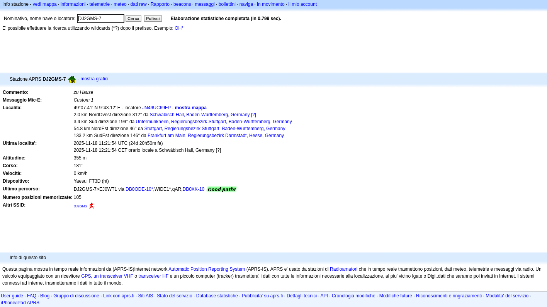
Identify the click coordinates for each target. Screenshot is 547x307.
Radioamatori (343, 269)
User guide (12, 296)
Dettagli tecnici (302, 296)
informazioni (73, 4)
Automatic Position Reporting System (206, 269)
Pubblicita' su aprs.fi (262, 296)
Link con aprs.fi (118, 296)
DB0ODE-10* (139, 189)
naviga (246, 4)
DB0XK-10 (193, 189)
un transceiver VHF (113, 276)
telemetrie (100, 4)
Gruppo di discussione (76, 296)
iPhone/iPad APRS (20, 302)
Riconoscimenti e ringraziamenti (449, 296)
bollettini (227, 4)
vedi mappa (45, 4)
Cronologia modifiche (353, 296)
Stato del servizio (174, 296)
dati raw (139, 4)
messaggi (204, 4)
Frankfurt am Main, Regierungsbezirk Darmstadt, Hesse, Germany (216, 135)
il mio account (303, 4)
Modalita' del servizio (507, 296)
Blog (44, 296)
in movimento (270, 4)
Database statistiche (217, 296)
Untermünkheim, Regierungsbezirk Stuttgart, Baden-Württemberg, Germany (214, 121)
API (324, 296)
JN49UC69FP (156, 107)
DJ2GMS (80, 206)
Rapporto (160, 4)
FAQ (31, 296)
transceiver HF (153, 276)
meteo (120, 4)
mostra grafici (94, 78)
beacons (182, 4)
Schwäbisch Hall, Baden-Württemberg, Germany (200, 114)
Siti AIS (145, 296)
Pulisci (153, 18)
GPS (86, 276)
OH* (179, 28)
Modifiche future (395, 296)
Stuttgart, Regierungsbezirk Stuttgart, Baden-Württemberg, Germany (214, 128)
